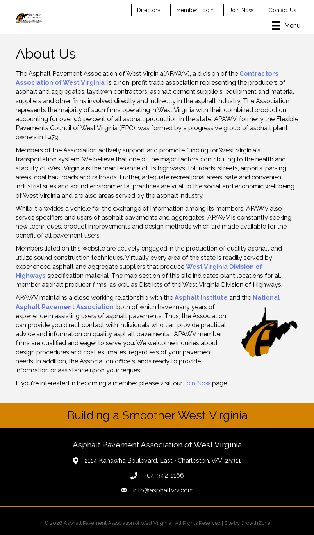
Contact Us (282, 10)
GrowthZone (255, 523)
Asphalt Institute (201, 297)
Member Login (195, 10)
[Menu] (286, 25)
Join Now (241, 10)
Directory (149, 10)
